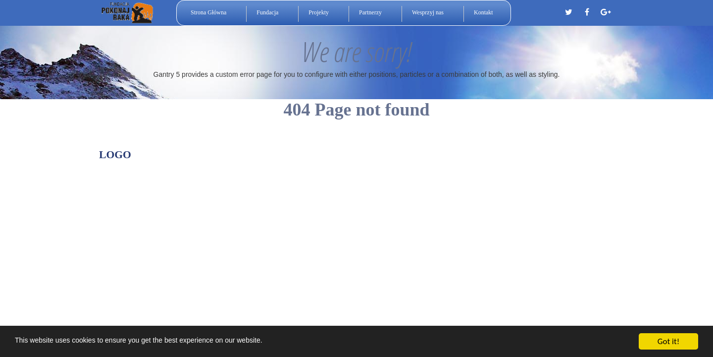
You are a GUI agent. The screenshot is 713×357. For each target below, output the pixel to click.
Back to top (575, 158)
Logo (115, 155)
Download (520, 158)
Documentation (459, 158)
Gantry (402, 158)
